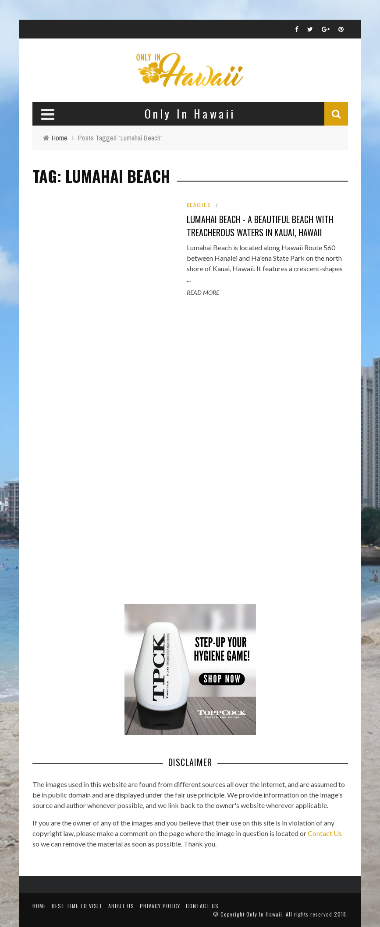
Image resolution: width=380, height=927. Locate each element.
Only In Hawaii (264, 914)
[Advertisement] (98, 451)
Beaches (199, 205)
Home (39, 906)
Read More (203, 292)
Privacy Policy (160, 906)
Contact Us (325, 833)
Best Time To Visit (77, 906)
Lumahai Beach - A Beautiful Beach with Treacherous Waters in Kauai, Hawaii (260, 226)
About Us (121, 906)
